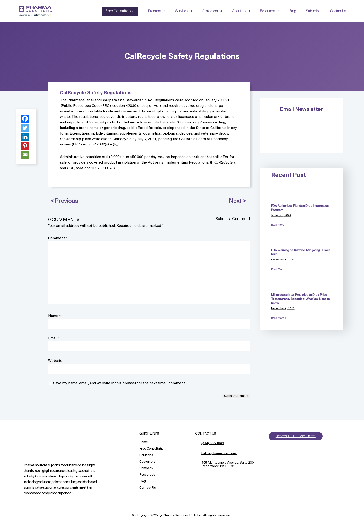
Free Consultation (120, 11)
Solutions (146, 455)
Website (55, 361)
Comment (57, 238)
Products (154, 11)
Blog (292, 11)
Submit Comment (236, 396)
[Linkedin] (25, 137)
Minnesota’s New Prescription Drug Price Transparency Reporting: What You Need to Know (300, 299)
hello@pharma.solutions (219, 453)
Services (181, 11)
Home (143, 442)
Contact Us (338, 11)
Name (54, 316)
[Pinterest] (25, 146)
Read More (277, 224)
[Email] (25, 155)
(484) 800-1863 (213, 443)
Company (146, 468)
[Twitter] (25, 128)
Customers (210, 11)
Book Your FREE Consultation (297, 436)
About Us (238, 11)
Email (54, 338)
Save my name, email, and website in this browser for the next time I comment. (119, 383)
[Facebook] (25, 119)
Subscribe (313, 11)
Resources (267, 11)
